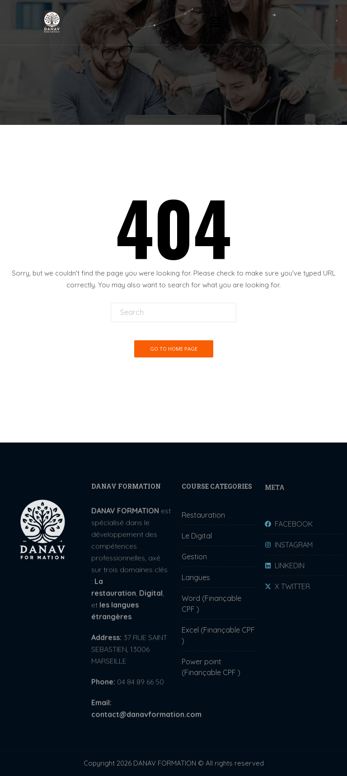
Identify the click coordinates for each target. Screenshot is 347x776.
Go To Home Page (173, 348)
